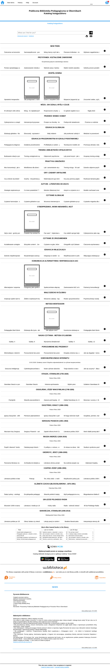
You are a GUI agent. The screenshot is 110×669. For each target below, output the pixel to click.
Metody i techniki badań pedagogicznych (26, 539)
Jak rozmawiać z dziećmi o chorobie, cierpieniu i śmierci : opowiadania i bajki (61, 534)
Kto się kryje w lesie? (74, 532)
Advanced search (22, 36)
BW (78, 2)
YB (82, 2)
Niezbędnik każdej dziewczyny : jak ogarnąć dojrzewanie (56, 537)
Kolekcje (31, 36)
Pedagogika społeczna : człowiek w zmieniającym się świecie (31, 534)
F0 (91, 2)
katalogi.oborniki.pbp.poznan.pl (22, 642)
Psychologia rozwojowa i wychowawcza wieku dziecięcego (30, 537)
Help (27, 2)
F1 (95, 2)
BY (86, 2)
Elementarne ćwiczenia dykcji (75, 535)
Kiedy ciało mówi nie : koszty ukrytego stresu (53, 535)
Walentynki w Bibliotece (21, 615)
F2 (100, 2)
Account (35, 2)
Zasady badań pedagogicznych (24, 532)
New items (10, 2)
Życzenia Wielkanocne (21, 594)
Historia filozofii (20, 535)
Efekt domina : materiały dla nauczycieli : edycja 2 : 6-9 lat (82, 539)
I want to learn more (47, 667)
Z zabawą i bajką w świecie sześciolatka (78, 534)
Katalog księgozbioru (55, 23)
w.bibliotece (48, 572)
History (20, 2)
